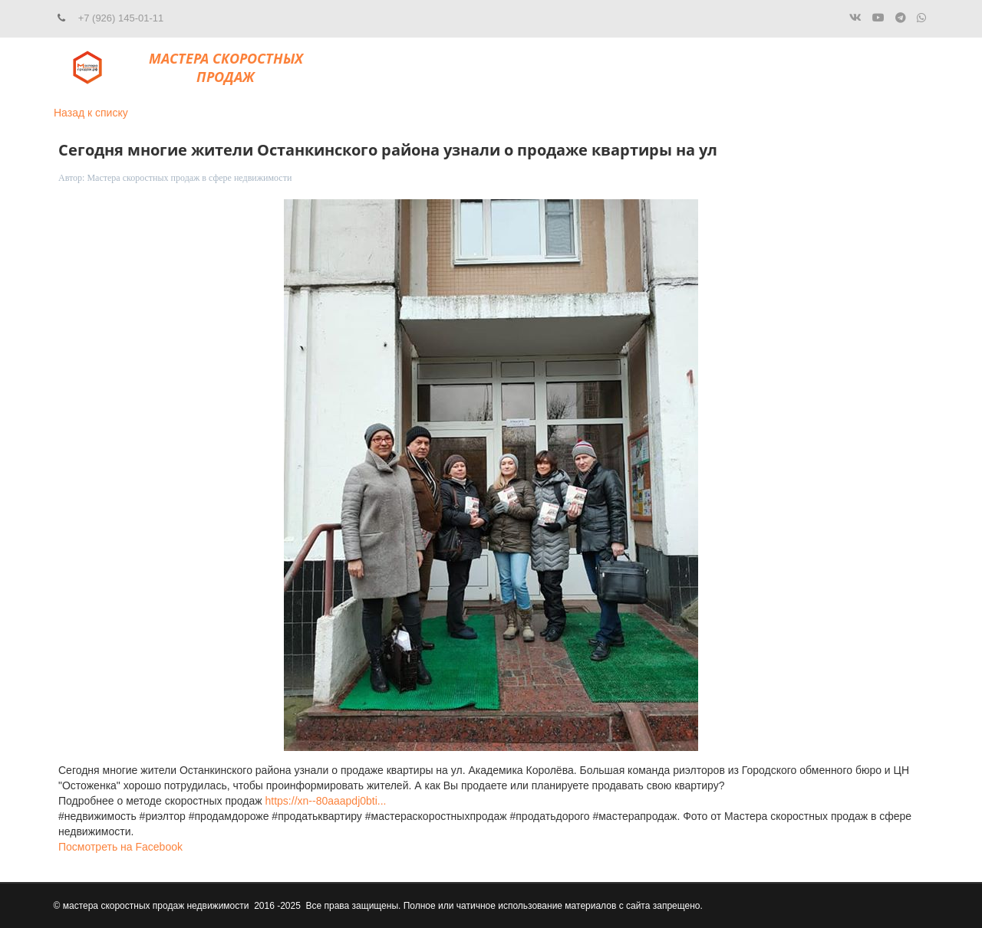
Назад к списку (91, 113)
